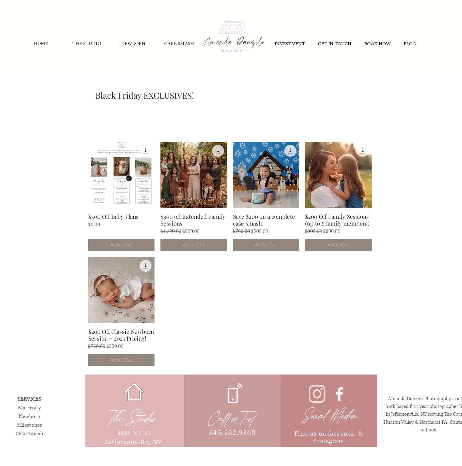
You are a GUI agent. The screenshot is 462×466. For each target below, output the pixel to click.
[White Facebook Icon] (339, 394)
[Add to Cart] (121, 245)
